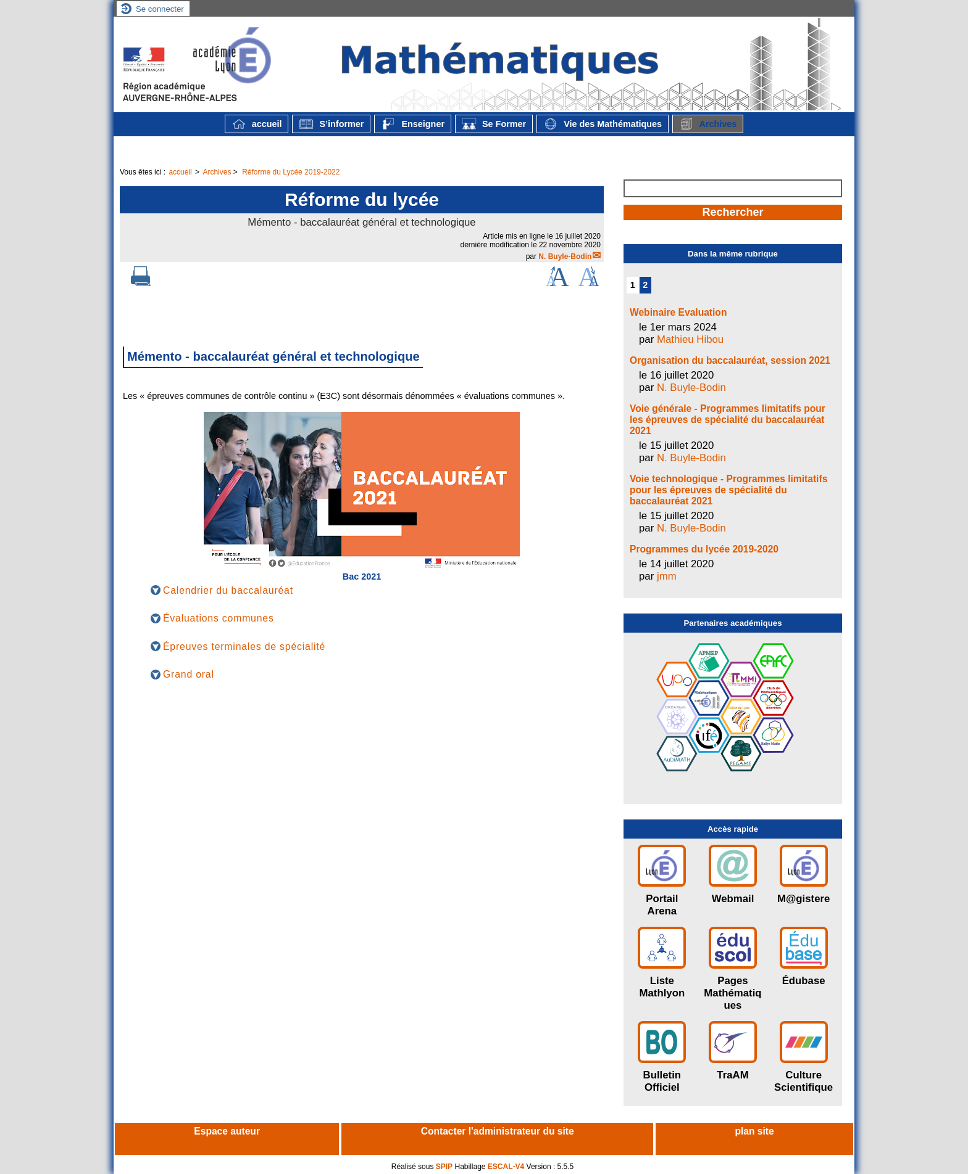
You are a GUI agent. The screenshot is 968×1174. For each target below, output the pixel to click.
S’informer (331, 124)
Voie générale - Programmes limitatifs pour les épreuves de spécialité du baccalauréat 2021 (727, 419)
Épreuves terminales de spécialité (244, 646)
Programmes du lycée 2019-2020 (704, 549)
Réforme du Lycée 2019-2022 (291, 172)
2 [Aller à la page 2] (645, 285)
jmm (667, 576)
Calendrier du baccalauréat (228, 590)
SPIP (444, 1166)
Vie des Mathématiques (602, 124)
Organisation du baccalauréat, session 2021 (730, 360)
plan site (754, 1131)
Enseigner (412, 124)
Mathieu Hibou (690, 339)
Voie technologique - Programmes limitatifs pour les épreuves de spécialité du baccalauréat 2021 (728, 490)
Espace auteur (227, 1131)
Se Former (494, 124)
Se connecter (160, 9)
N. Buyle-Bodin (564, 256)
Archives (707, 124)
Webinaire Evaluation (678, 312)
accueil (257, 124)
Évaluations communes (218, 618)
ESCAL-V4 (506, 1166)
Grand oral (188, 674)
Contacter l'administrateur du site (497, 1131)
